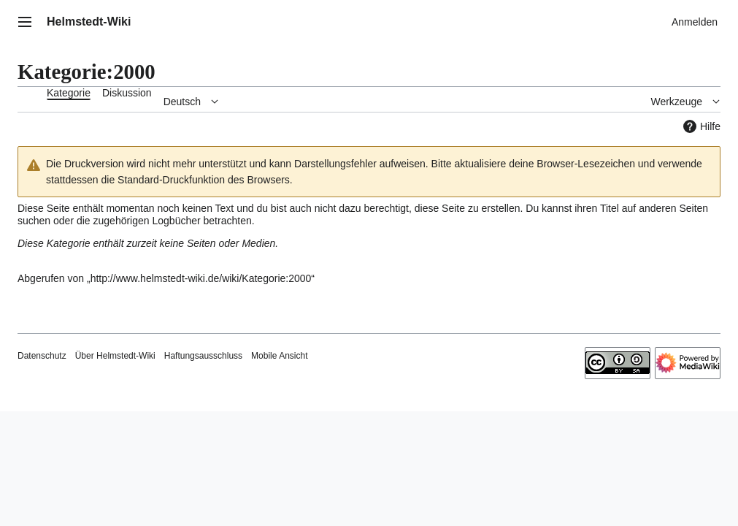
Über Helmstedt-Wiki (115, 356)
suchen (34, 220)
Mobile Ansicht (279, 356)
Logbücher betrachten (201, 220)
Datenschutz (42, 356)
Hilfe (700, 126)
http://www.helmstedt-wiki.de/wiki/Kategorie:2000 (201, 278)
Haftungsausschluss (203, 356)
